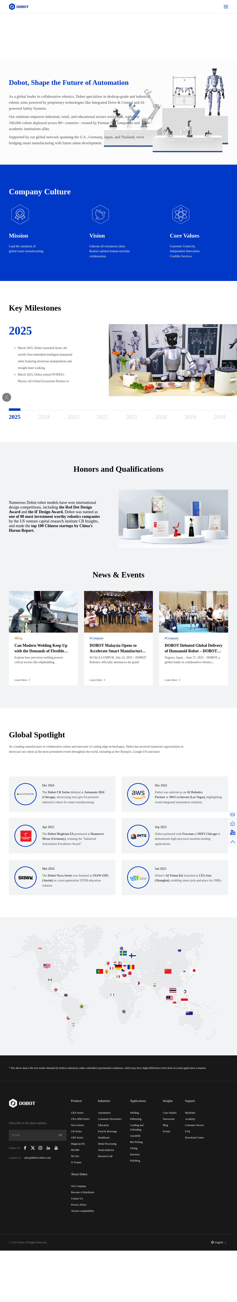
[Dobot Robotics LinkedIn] (48, 1148)
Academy (190, 1119)
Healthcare (104, 1137)
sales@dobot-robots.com (37, 1157)
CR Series (76, 1131)
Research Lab (105, 1156)
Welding (134, 1112)
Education (103, 1125)
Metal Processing (107, 1143)
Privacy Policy (79, 1204)
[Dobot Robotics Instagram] (40, 1148)
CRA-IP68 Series (80, 1119)
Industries (104, 1101)
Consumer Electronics (110, 1119)
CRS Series (77, 1137)
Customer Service (194, 1125)
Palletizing (135, 1119)
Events (166, 1131)
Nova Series (77, 1125)
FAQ (187, 1131)
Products (76, 1101)
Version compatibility (82, 1210)
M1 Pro (75, 1156)
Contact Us (77, 1198)
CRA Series (77, 1112)
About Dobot (79, 1174)
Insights (168, 1101)
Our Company (78, 1186)
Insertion (135, 1154)
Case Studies (170, 1112)
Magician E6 (78, 1143)
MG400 (75, 1150)
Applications (138, 1101)
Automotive (104, 1112)
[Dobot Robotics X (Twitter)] (33, 1148)
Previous (6, 411)
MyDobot (190, 1112)
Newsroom (169, 1119)
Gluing (133, 1148)
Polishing (135, 1160)
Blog (165, 1125)
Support (190, 1101)
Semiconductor (106, 1150)
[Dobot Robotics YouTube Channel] (56, 1148)
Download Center (194, 1137)
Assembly (135, 1135)
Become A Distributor (82, 1192)
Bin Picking (136, 1142)
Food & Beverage (107, 1131)
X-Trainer (76, 1162)
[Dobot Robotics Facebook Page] (25, 1148)
